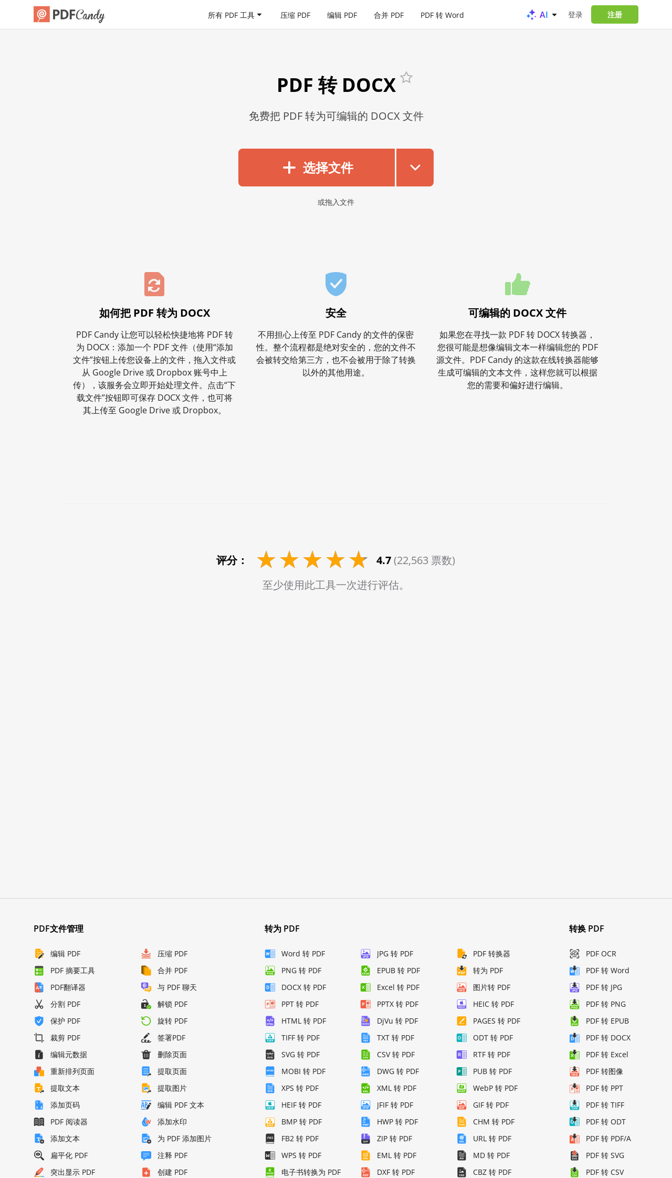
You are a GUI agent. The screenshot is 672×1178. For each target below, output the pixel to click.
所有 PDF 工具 (231, 14)
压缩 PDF (295, 14)
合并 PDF (389, 14)
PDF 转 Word (442, 14)
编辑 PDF (342, 14)
